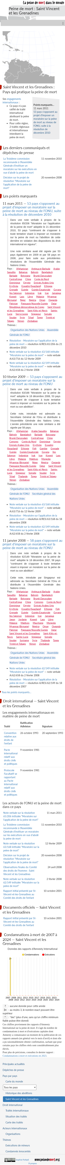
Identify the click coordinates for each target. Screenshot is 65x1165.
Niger (23, 300)
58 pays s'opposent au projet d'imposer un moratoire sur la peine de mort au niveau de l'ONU (32, 544)
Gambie (43, 448)
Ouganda (53, 300)
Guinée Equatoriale (41, 289)
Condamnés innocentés (18, 1151)
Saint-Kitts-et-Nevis (37, 310)
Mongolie (46, 459)
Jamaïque (56, 293)
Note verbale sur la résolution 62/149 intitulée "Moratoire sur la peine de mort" (21, 882)
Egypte (27, 282)
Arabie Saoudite (39, 431)
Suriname (24, 640)
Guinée (24, 289)
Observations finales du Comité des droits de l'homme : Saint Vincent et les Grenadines (20, 871)
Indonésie (29, 293)
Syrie (22, 317)
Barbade (13, 275)
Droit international (12, 1104)
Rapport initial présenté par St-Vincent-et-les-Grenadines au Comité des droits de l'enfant (19, 894)
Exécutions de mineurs (18, 1145)
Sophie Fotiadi (22, 1159)
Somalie (48, 314)
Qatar (54, 303)
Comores (13, 441)
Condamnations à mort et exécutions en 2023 (24, 1056)
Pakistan (13, 303)
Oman (42, 300)
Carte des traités (14, 1122)
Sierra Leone (22, 314)
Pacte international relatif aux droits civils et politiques (11, 756)
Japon (12, 619)
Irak (40, 293)
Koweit (12, 296)
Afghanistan (22, 268)
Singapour (36, 314)
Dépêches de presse (13, 1069)
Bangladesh (47, 272)
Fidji (34, 448)
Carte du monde (14, 1081)
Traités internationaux (17, 1110)
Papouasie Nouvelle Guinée (34, 303)
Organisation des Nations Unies (27, 329)
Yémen (20, 321)
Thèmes (7, 1139)
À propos (32, 1163)
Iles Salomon (15, 293)
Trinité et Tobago (48, 476)
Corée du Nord (41, 279)
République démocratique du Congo (26, 307)
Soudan (12, 317)
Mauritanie (38, 623)
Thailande (23, 476)
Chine (28, 279)
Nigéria (32, 300)
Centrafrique (15, 279)
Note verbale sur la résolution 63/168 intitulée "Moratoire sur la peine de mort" (21, 847)
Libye (30, 296)
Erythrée (13, 286)
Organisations (13, 1133)
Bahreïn (34, 272)
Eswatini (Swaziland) (31, 286)
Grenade (13, 289)
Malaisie (40, 296)
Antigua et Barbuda (40, 268)
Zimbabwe (32, 321)
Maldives (33, 459)
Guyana (57, 289)
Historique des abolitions (19, 1093)
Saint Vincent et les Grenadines (24, 633)
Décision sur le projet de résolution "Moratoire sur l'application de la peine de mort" (20, 859)
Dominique (14, 282)
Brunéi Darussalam (42, 275)
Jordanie (22, 619)
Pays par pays (10, 1075)
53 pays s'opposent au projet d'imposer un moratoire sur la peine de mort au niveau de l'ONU (32, 380)
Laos (22, 296)
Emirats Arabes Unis (44, 282)
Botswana (25, 275)
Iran (47, 293)
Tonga (40, 317)
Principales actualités (14, 1064)
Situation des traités (16, 1116)
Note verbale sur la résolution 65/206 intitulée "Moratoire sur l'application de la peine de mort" (20, 816)
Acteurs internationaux (15, 1128)
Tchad (31, 317)
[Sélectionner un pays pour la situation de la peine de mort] (19, 1087)
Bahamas (23, 272)
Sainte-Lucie (22, 636)
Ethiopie (48, 286)
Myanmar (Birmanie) (19, 462)
